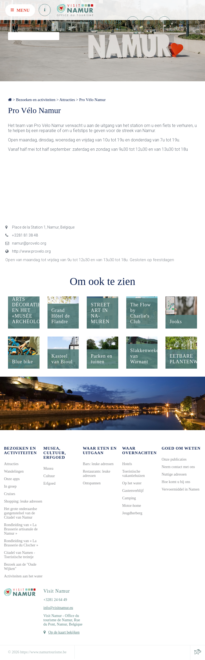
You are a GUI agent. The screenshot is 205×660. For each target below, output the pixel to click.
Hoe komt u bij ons (175, 482)
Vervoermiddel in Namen (180, 489)
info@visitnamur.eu (58, 608)
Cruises (9, 494)
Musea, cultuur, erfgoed (55, 453)
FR (174, 22)
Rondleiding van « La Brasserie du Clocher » (21, 543)
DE (190, 22)
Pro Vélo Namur (92, 100)
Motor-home (131, 506)
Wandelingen (14, 471)
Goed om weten (180, 448)
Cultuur (49, 476)
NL (182, 22)
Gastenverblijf (133, 491)
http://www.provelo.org (28, 251)
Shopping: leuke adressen (23, 501)
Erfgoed (50, 483)
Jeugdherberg (132, 513)
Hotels (127, 464)
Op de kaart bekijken (64, 632)
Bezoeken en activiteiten (35, 100)
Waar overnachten (139, 450)
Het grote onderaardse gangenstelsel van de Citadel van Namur (20, 513)
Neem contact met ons (178, 467)
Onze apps (12, 479)
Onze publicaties (174, 459)
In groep (10, 486)
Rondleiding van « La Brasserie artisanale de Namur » (21, 529)
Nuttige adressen (174, 474)
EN (197, 22)
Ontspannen (92, 483)
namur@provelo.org (25, 243)
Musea (48, 468)
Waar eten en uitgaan (100, 450)
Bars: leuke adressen (98, 464)
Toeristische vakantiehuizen (133, 473)
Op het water (131, 483)
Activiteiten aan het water (23, 576)
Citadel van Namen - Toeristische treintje (19, 555)
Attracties (67, 100)
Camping (129, 498)
